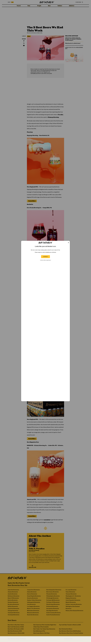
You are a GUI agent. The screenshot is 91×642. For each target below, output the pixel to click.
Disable (45, 256)
